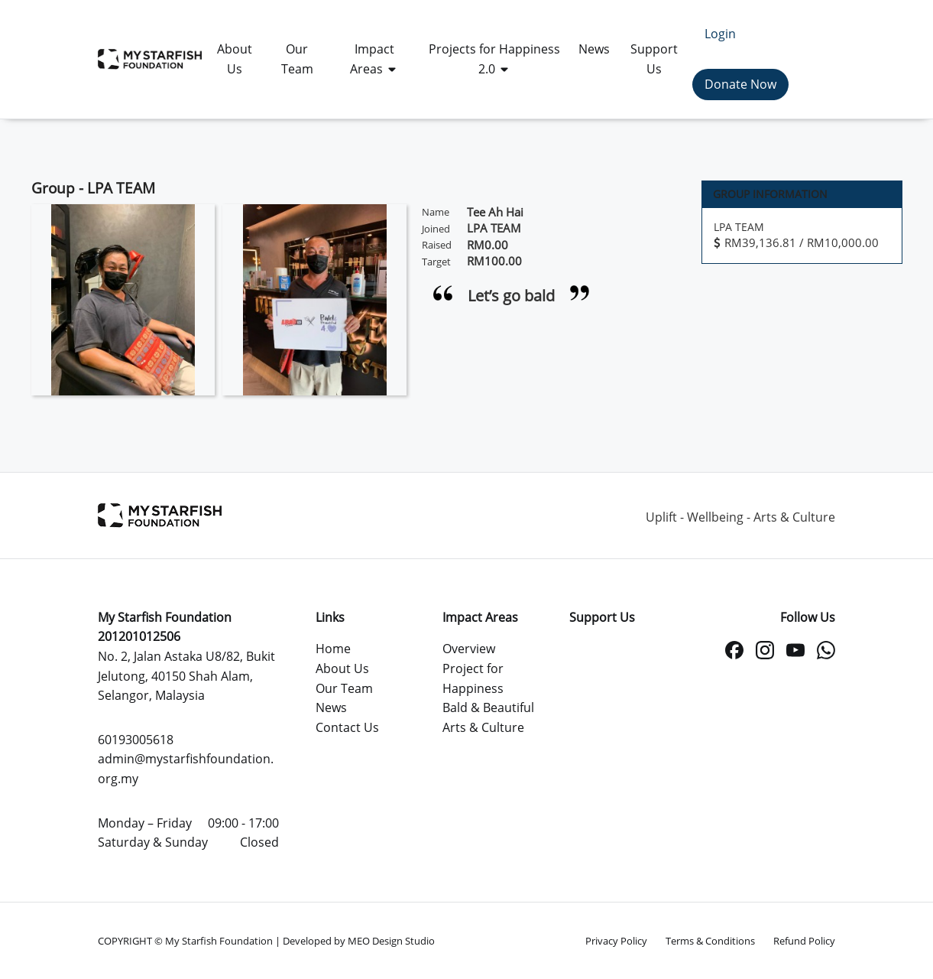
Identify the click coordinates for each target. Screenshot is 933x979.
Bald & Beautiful (488, 707)
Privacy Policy (616, 941)
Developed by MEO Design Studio (359, 941)
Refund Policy (804, 941)
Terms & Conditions (710, 941)
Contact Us (347, 727)
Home (333, 648)
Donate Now (740, 84)
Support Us (602, 617)
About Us (342, 668)
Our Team (344, 688)
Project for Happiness (473, 678)
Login (720, 33)
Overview (468, 648)
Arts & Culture (483, 727)
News (331, 707)
